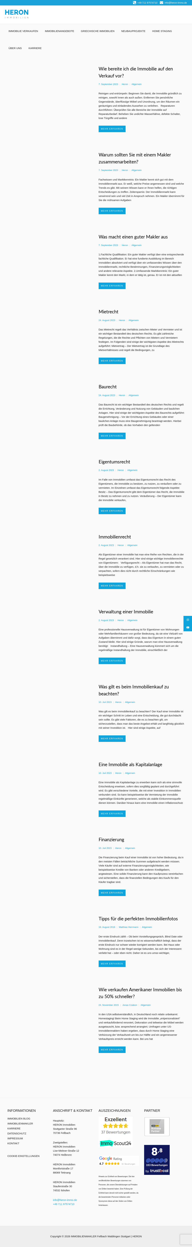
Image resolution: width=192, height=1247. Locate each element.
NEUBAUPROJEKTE (133, 31)
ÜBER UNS (15, 48)
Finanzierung (111, 839)
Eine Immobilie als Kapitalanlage (130, 764)
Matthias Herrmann (128, 927)
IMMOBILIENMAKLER (20, 1123)
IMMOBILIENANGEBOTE (59, 31)
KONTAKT (13, 1143)
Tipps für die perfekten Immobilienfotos (138, 918)
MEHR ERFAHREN (112, 129)
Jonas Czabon (129, 1005)
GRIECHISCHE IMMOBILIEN (97, 31)
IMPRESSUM (15, 1138)
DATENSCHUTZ (16, 1133)
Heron (125, 84)
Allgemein (137, 84)
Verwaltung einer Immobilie (126, 611)
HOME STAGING (162, 31)
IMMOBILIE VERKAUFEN (23, 31)
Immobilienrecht (115, 536)
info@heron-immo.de (173, 2)
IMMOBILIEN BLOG (18, 1118)
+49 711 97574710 (145, 2)
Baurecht (108, 386)
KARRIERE (35, 48)
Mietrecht (108, 311)
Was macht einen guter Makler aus (133, 236)
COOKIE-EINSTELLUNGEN (23, 1156)
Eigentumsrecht (114, 461)
